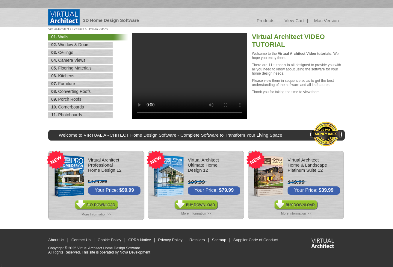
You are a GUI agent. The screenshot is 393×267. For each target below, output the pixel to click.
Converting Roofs (71, 91)
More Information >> (96, 214)
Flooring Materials (71, 68)
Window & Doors (70, 44)
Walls (59, 36)
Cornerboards (67, 107)
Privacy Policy (170, 240)
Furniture (63, 83)
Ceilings (62, 52)
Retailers (197, 240)
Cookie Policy (109, 240)
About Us (56, 240)
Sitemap (219, 240)
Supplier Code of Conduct (255, 240)
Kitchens (62, 75)
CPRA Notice (139, 240)
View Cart (294, 20)
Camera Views (68, 60)
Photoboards (66, 114)
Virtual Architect (58, 29)
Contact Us (80, 240)
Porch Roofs (66, 99)
